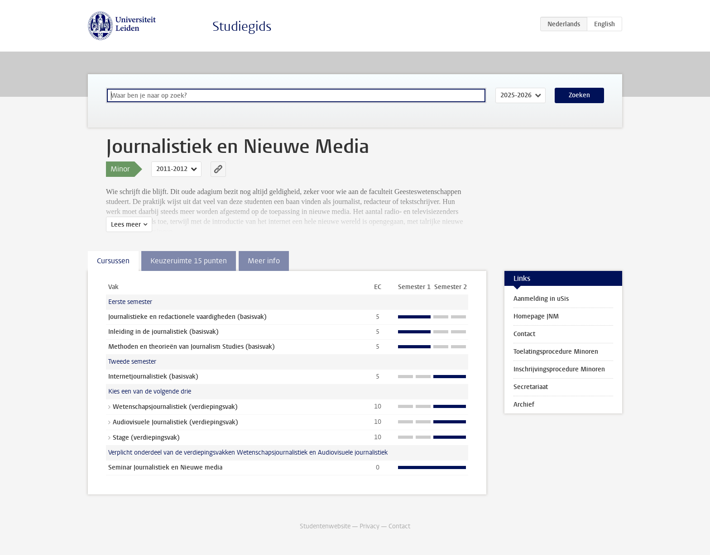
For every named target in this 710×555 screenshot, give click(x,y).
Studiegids (242, 26)
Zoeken (579, 95)
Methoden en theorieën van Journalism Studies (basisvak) (191, 346)
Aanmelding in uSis (541, 298)
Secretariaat (530, 387)
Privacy (369, 526)
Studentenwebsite (325, 526)
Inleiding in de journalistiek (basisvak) (163, 331)
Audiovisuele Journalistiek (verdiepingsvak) (175, 422)
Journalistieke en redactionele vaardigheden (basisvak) (187, 317)
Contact (524, 334)
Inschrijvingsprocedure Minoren (559, 369)
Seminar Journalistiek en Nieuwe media (165, 467)
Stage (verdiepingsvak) (146, 437)
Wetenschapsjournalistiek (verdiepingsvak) (175, 407)
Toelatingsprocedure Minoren (555, 351)
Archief (523, 404)
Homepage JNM (536, 316)
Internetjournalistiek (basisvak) (153, 376)
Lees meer (126, 224)
